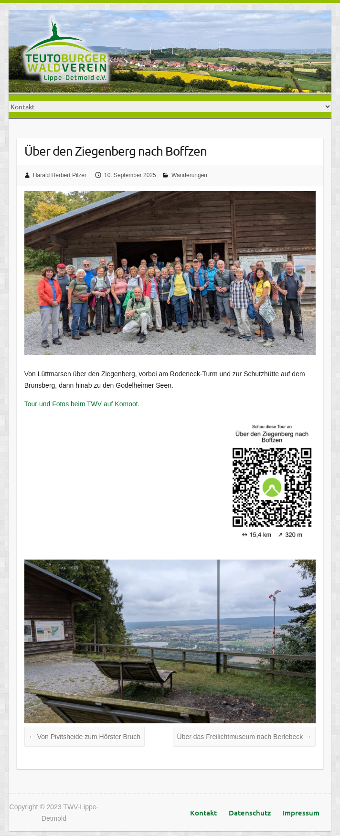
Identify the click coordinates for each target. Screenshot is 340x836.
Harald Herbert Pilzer (59, 175)
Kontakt (203, 812)
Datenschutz (250, 812)
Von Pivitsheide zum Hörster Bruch (84, 737)
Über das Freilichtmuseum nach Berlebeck (244, 737)
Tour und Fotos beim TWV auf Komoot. (82, 404)
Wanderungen (189, 175)
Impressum (301, 812)
